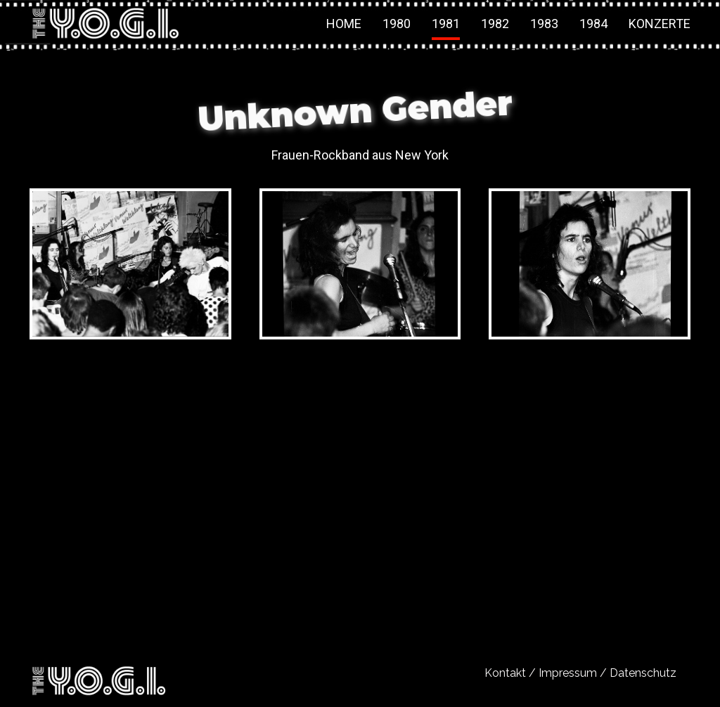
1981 (446, 23)
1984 (593, 23)
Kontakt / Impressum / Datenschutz (580, 673)
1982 (495, 23)
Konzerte (659, 23)
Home (343, 23)
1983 (544, 23)
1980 (396, 23)
